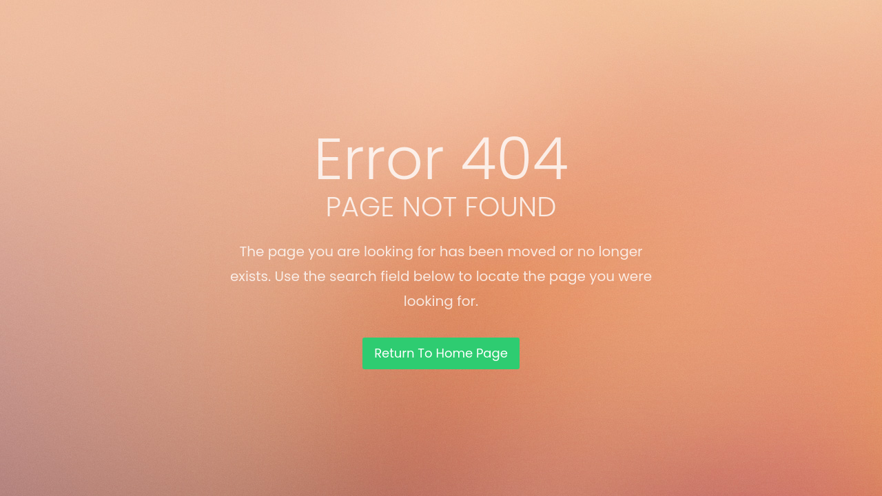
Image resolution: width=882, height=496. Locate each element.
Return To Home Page (441, 353)
